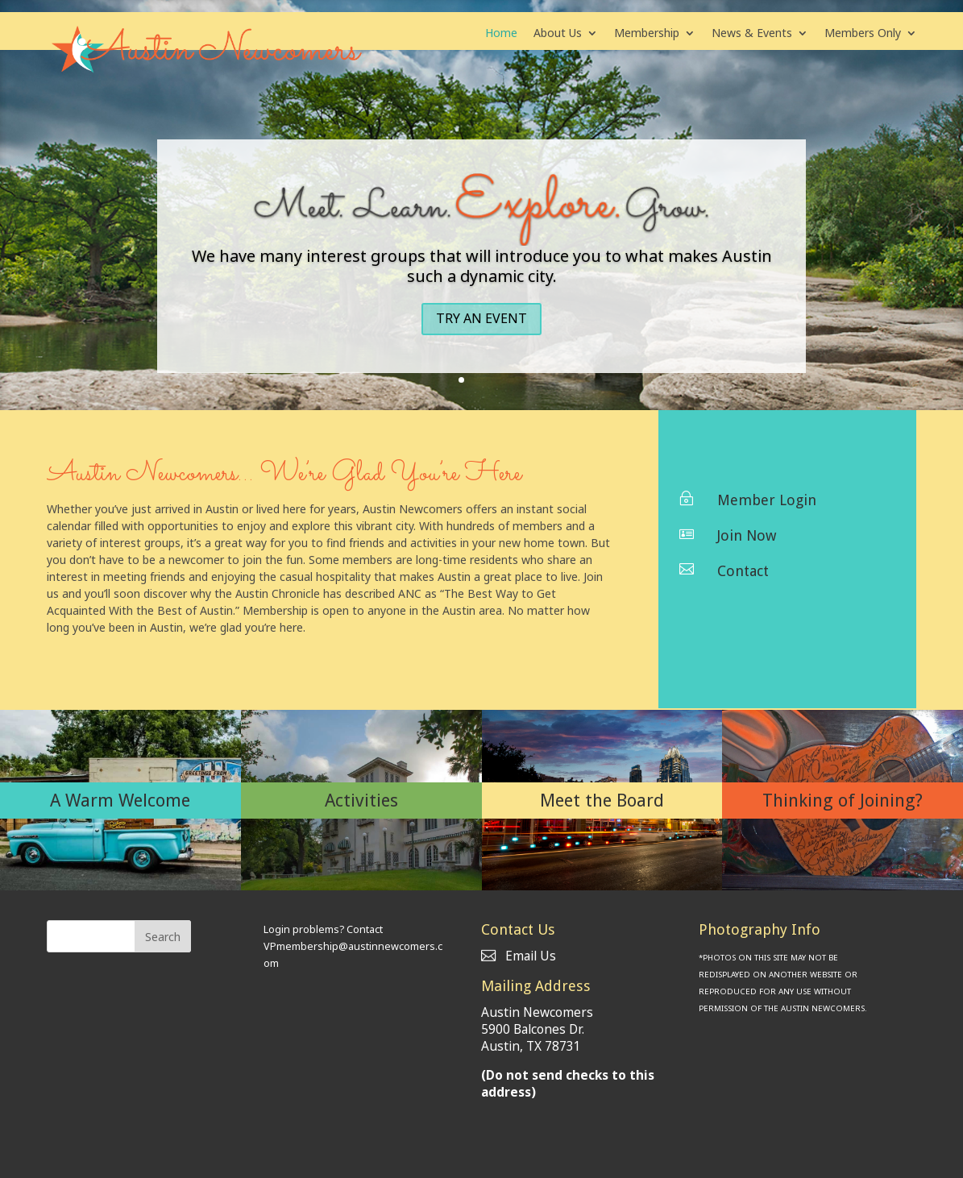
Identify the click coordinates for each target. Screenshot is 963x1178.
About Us (557, 33)
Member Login (766, 500)
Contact (743, 570)
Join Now (746, 535)
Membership (646, 33)
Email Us (518, 956)
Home (501, 33)
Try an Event (481, 318)
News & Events (752, 33)
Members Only (862, 33)
